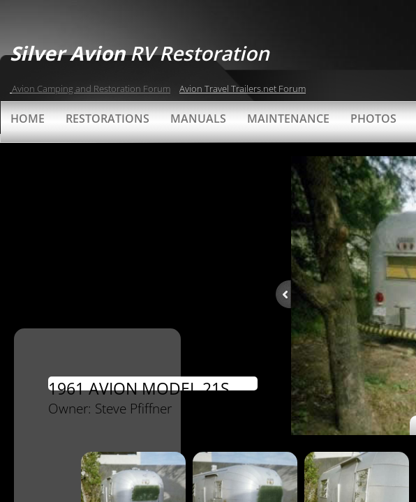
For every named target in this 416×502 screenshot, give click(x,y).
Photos (373, 118)
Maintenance (288, 118)
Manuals (198, 118)
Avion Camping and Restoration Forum (91, 88)
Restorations (107, 118)
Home (27, 118)
